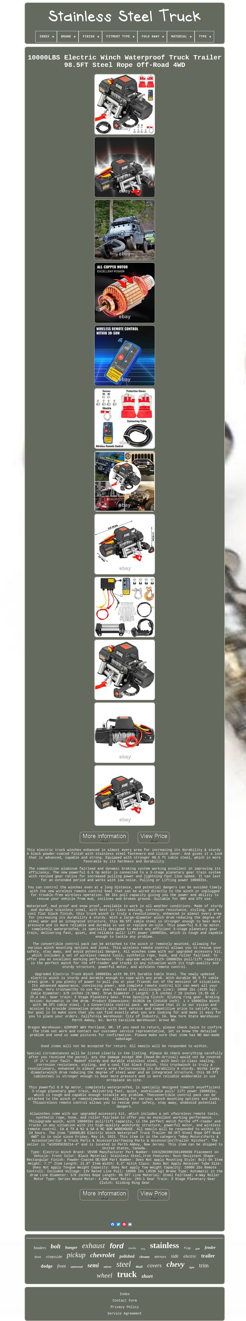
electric (190, 1256)
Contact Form (125, 1301)
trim (204, 1265)
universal (77, 1266)
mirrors (160, 1257)
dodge (47, 1265)
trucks (132, 1248)
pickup (76, 1255)
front (61, 1265)
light (191, 1267)
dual (139, 1266)
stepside (54, 1257)
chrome (144, 1257)
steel (123, 1264)
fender (210, 1247)
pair (198, 1248)
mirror (107, 1266)
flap (187, 1248)
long (143, 1248)
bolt (55, 1246)
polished (126, 1256)
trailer (208, 1256)
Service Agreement (125, 1313)
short (147, 1276)
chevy (175, 1264)
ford (116, 1246)
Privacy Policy (125, 1307)
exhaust (93, 1245)
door (37, 1257)
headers (40, 1248)
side (174, 1256)
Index (125, 1294)
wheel (104, 1275)
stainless (164, 1245)
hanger (71, 1247)
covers (154, 1265)
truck (127, 1274)
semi (93, 1265)
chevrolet (102, 1255)
